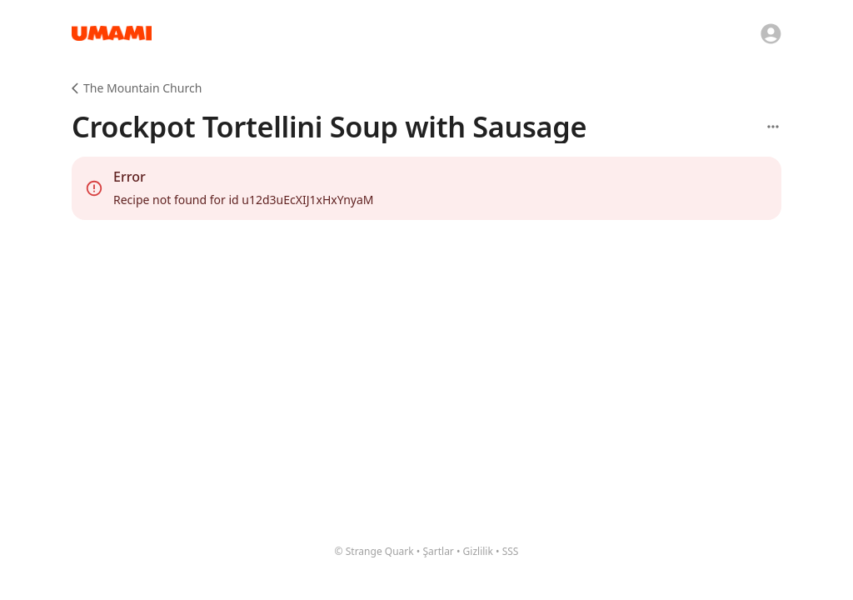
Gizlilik (478, 551)
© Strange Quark (374, 551)
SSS (510, 551)
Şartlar (437, 551)
